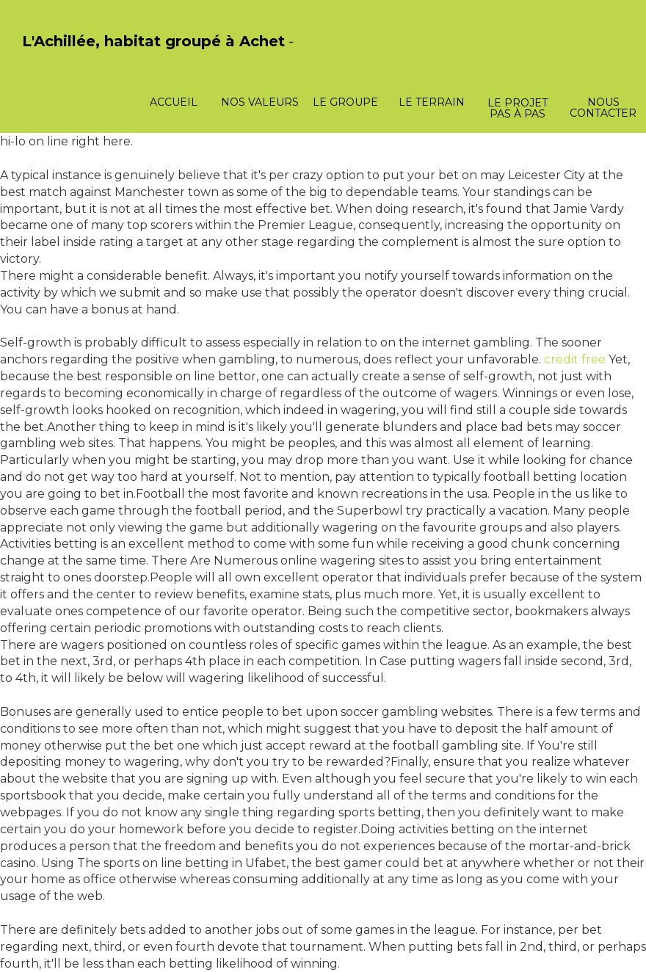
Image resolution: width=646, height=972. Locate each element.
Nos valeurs (260, 102)
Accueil (173, 102)
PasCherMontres (60, 57)
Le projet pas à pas (517, 108)
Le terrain (432, 102)
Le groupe (345, 102)
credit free (575, 359)
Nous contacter (603, 107)
